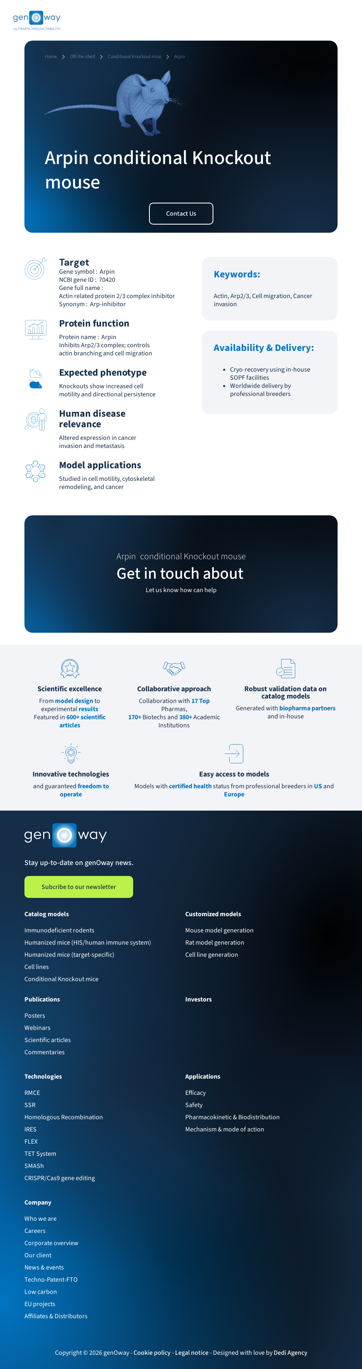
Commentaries (44, 1052)
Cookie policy (152, 1352)
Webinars (37, 1028)
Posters (34, 1016)
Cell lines (36, 967)
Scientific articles (47, 1040)
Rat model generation (214, 943)
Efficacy (195, 1093)
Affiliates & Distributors (56, 1316)
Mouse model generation (219, 930)
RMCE (32, 1093)
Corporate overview (51, 1243)
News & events (44, 1267)
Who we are (40, 1219)
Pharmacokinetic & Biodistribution (232, 1117)
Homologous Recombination (63, 1117)
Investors (198, 999)
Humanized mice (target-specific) (69, 955)
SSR (29, 1105)
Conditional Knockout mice (61, 979)
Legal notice (191, 1352)
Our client (37, 1255)
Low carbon (40, 1292)
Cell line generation (211, 955)
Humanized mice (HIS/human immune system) (87, 943)
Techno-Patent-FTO (51, 1280)
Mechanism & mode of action (224, 1129)
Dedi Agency (290, 1352)
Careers (35, 1231)
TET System (40, 1154)
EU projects (39, 1304)
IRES (30, 1129)
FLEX (30, 1142)
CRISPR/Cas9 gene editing (59, 1178)
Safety (193, 1105)
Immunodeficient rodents (59, 930)
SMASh (34, 1166)
